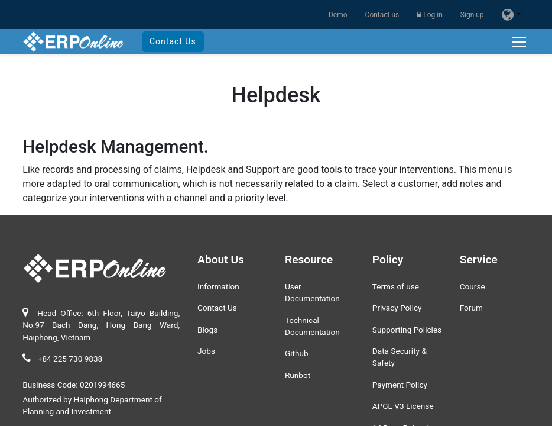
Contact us (382, 15)
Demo (338, 15)
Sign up (472, 15)
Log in (430, 15)
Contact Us (173, 41)
